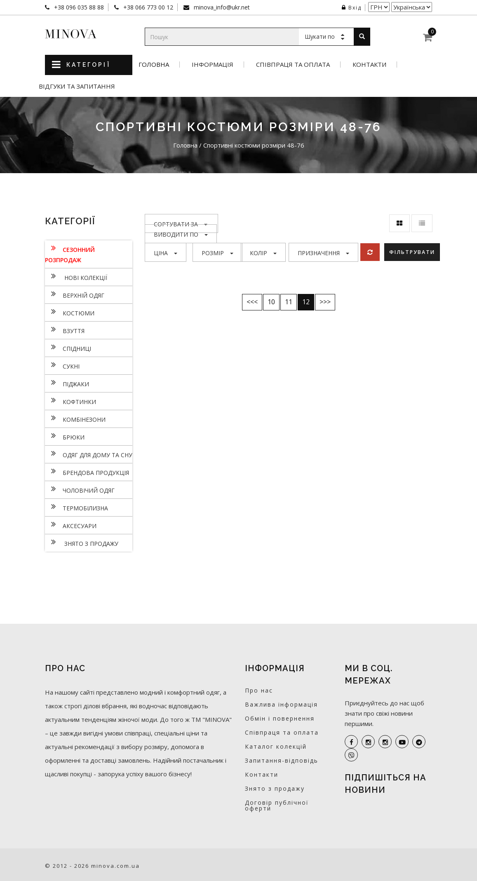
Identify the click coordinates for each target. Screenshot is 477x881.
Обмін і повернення (280, 718)
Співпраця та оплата (293, 64)
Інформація (212, 64)
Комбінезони (75, 418)
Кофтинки (70, 401)
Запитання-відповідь (281, 760)
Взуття (65, 330)
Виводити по (181, 234)
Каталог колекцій (276, 746)
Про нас (259, 690)
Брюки (65, 436)
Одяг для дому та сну (88, 454)
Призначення (323, 253)
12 (306, 301)
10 (271, 301)
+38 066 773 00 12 (147, 7)
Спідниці (68, 347)
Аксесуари (70, 525)
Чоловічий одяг (80, 489)
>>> (325, 301)
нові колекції (76, 277)
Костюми (69, 312)
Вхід (352, 7)
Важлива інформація (281, 704)
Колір (263, 253)
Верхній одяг (74, 294)
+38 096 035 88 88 (78, 7)
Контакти (369, 64)
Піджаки (67, 383)
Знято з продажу (81, 542)
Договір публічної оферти (277, 805)
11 (288, 301)
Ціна (165, 253)
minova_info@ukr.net (221, 7)
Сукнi (62, 365)
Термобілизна (76, 507)
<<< (252, 301)
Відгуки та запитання (77, 86)
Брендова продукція (87, 472)
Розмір (217, 253)
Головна (154, 64)
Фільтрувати (413, 252)
